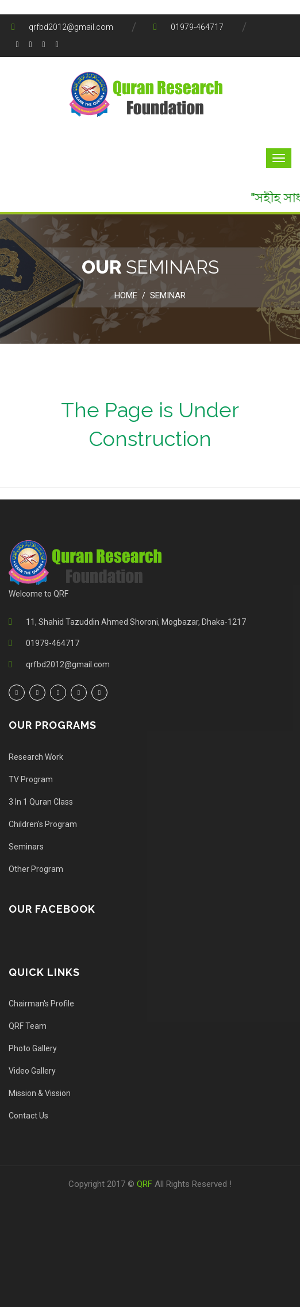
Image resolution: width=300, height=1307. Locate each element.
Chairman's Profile (41, 1003)
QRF (146, 1184)
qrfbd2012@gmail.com (71, 27)
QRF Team (28, 1026)
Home (125, 295)
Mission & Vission (40, 1093)
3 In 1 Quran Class (41, 801)
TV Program (31, 779)
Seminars (26, 846)
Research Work (36, 757)
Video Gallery (32, 1070)
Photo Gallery (33, 1048)
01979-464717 (197, 27)
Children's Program (43, 824)
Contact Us (28, 1115)
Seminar (168, 295)
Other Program (36, 869)
